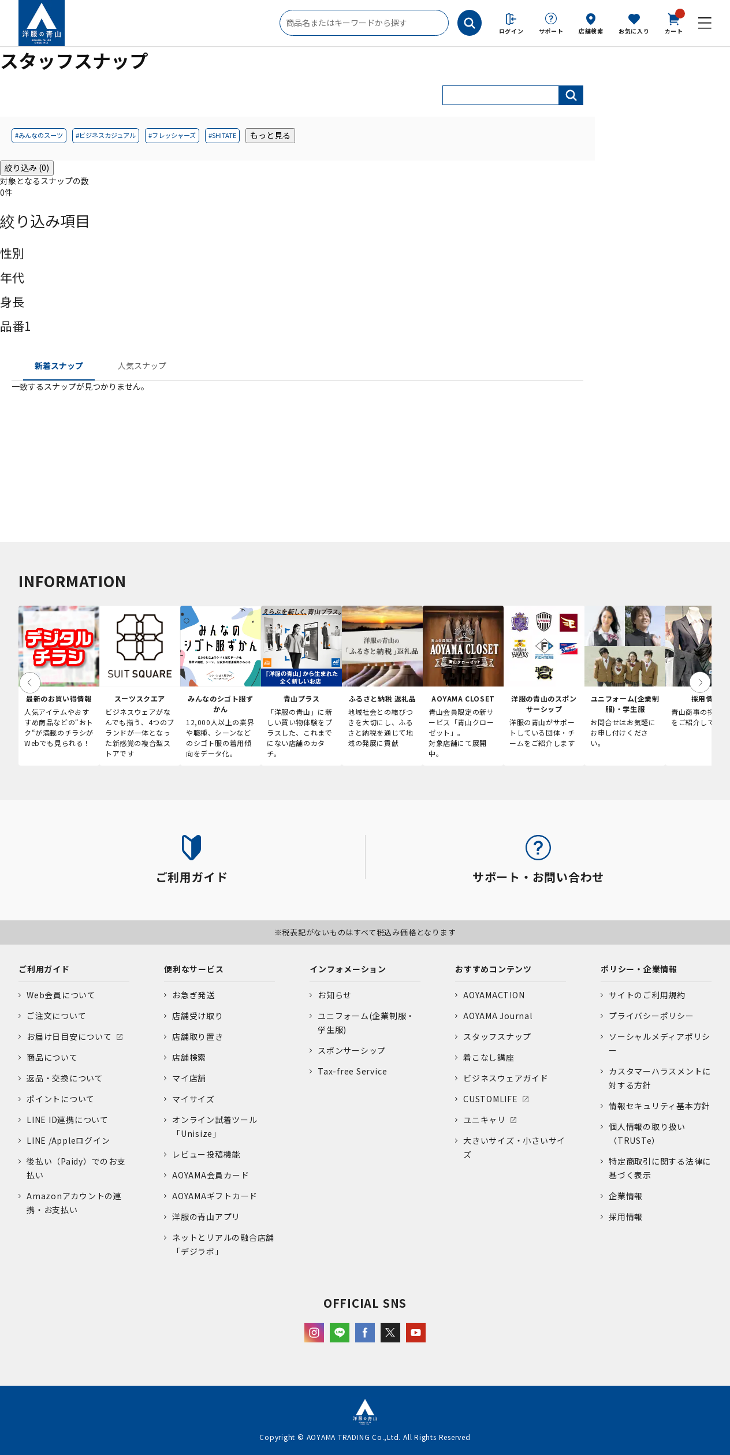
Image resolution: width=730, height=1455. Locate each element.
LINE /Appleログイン (68, 1140)
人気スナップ (142, 365)
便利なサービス (194, 969)
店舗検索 (591, 31)
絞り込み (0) (27, 167)
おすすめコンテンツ (493, 969)
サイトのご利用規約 (647, 995)
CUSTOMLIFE (490, 1099)
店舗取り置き (198, 1036)
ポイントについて (61, 1099)
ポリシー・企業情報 (639, 969)
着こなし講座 (489, 1057)
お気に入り (634, 31)
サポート (551, 31)
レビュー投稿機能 (206, 1154)
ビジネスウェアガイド (506, 1078)
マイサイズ (193, 1099)
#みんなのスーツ (39, 135)
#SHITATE (222, 135)
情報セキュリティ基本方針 (659, 1105)
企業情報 (626, 1196)
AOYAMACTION (493, 995)
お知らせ (335, 995)
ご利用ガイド (44, 969)
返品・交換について (65, 1078)
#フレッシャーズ (172, 135)
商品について (52, 1057)
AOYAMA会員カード (210, 1175)
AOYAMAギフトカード (215, 1196)
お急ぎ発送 (193, 995)
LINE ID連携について (68, 1119)
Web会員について (61, 995)
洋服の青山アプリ (206, 1216)
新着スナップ (59, 365)
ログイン (511, 31)
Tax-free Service (352, 1071)
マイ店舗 (189, 1078)
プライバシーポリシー (651, 1015)
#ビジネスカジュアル (106, 135)
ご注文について (56, 1015)
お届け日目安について (69, 1036)
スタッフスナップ (497, 1036)
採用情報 (626, 1216)
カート (674, 22)
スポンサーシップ (352, 1050)
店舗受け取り (198, 1015)
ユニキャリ (484, 1119)
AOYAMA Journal (497, 1015)
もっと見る (270, 135)
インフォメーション (348, 969)
